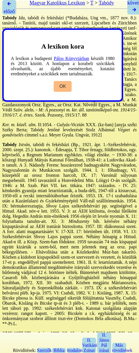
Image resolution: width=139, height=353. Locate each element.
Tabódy (106, 3)
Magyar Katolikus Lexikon (57, 3)
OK (62, 86)
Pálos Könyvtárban (71, 58)
